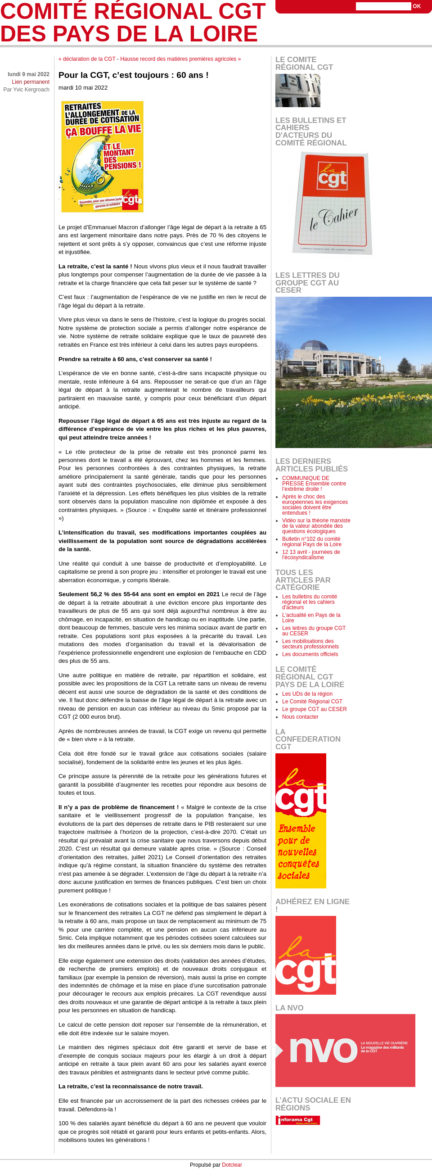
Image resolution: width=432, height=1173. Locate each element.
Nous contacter (300, 717)
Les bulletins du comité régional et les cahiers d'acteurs (309, 602)
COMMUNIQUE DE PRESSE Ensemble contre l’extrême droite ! (314, 483)
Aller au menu (364, 25)
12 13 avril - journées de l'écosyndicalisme (311, 555)
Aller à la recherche (409, 25)
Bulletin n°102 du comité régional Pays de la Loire (312, 542)
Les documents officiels (310, 654)
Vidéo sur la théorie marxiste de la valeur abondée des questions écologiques (316, 525)
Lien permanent (31, 82)
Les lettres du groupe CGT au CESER (314, 631)
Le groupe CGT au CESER (314, 709)
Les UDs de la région (307, 694)
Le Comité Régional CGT (312, 701)
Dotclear (232, 1165)
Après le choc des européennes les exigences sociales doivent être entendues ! (315, 505)
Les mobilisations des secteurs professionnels (310, 644)
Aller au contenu (324, 25)
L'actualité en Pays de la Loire (311, 618)
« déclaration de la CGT (87, 59)
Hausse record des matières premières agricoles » (180, 59)
